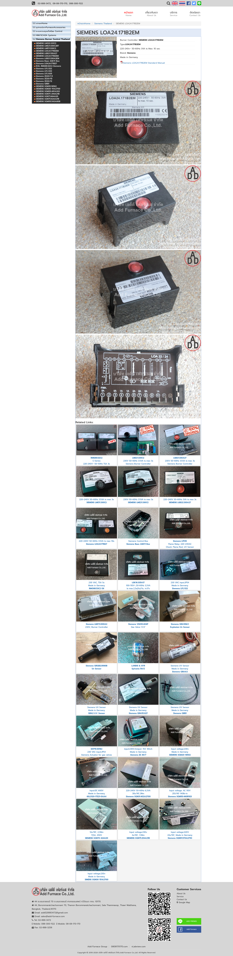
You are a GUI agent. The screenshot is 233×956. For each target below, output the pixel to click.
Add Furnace (191, 929)
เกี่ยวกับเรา (151, 13)
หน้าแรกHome (84, 23)
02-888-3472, (44, 3)
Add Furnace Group (97, 946)
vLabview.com (138, 946)
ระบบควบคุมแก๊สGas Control (49, 31)
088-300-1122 (76, 3)
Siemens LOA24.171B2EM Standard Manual (142, 62)
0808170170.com (119, 946)
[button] (168, 3)
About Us (181, 893)
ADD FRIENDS (191, 921)
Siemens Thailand (103, 23)
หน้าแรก (128, 13)
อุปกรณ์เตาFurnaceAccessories (50, 27)
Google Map (184, 902)
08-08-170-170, (60, 3)
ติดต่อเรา (194, 13)
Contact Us (182, 899)
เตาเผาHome (41, 23)
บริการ (173, 13)
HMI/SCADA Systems (46, 35)
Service (180, 896)
